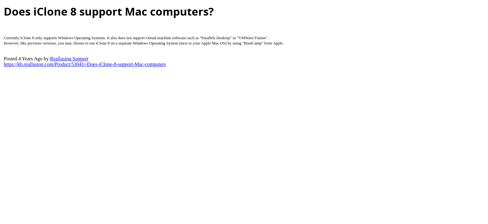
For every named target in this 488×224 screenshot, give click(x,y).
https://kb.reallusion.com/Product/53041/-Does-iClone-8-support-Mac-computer (85, 64)
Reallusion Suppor (69, 58)
